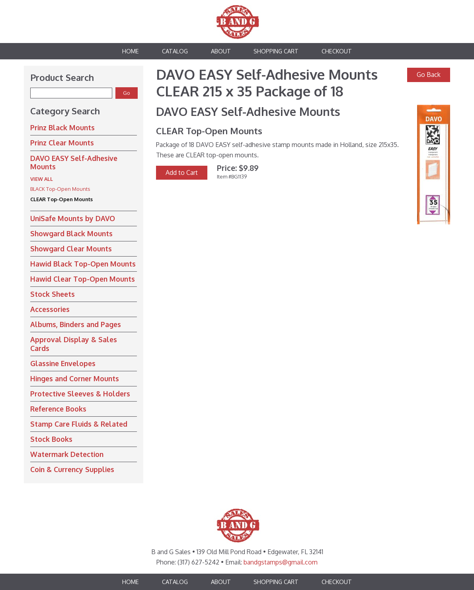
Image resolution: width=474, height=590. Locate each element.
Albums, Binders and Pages (75, 324)
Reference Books (58, 408)
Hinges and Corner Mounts (74, 378)
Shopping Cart (276, 51)
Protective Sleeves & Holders (80, 393)
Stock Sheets (52, 294)
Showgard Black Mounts (71, 233)
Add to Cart (182, 172)
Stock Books (51, 439)
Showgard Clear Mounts (71, 248)
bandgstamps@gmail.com (281, 562)
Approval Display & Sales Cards (73, 343)
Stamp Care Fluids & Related (78, 423)
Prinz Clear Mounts (62, 142)
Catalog (175, 51)
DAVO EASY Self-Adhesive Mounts (73, 162)
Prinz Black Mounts (62, 127)
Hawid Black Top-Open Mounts (83, 263)
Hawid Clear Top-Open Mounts (82, 278)
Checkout (337, 51)
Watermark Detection (66, 454)
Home (130, 51)
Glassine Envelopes (63, 363)
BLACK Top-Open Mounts (60, 189)
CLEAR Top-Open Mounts (61, 199)
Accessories (50, 309)
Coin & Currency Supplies (72, 469)
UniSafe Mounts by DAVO (72, 218)
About (221, 51)
